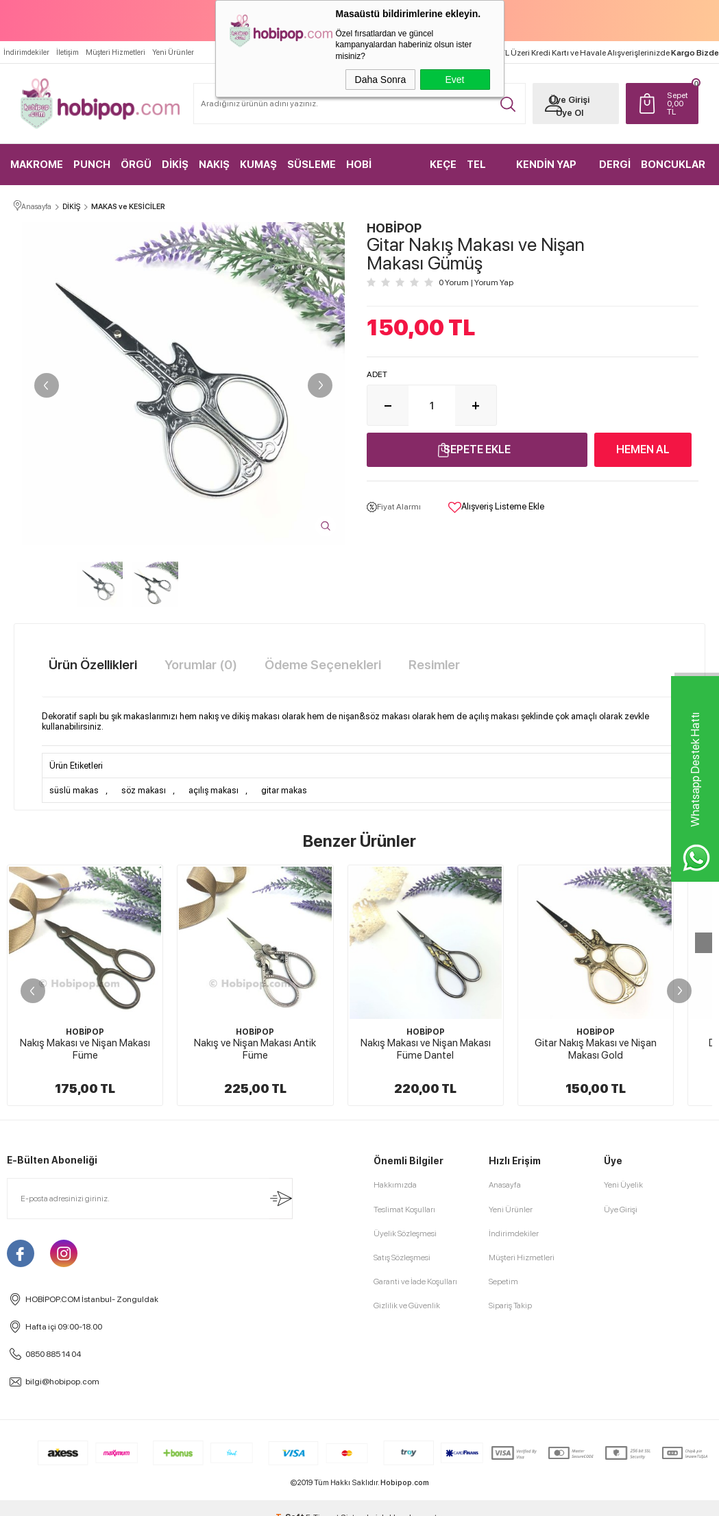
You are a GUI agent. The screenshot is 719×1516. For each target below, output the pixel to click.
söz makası (143, 790)
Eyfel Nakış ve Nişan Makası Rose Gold (85, 1298)
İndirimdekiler (26, 52)
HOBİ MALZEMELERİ (382, 171)
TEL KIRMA (483, 171)
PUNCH (91, 164)
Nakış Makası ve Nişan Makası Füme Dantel (426, 1049)
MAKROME (36, 164)
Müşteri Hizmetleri (115, 52)
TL (679, 103)
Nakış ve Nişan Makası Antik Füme (255, 1049)
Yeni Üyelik (623, 1434)
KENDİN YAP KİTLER (546, 171)
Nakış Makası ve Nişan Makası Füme (85, 1049)
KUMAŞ (258, 164)
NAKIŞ (214, 164)
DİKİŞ (175, 164)
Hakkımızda (395, 1434)
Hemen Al (643, 449)
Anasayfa (505, 1434)
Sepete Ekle (477, 449)
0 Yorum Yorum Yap (476, 282)
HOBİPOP (85, 1032)
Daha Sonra (380, 79)
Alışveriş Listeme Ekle (496, 507)
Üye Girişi (569, 100)
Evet (454, 79)
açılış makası (213, 790)
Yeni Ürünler (173, 52)
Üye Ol (569, 113)
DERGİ (615, 164)
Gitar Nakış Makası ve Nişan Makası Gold (596, 1049)
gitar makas (284, 790)
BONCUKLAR (673, 164)
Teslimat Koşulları (404, 1458)
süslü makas (74, 790)
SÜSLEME (311, 164)
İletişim (67, 52)
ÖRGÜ (136, 164)
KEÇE (443, 164)
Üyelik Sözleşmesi (405, 1482)
